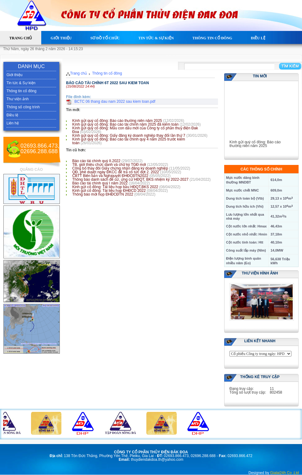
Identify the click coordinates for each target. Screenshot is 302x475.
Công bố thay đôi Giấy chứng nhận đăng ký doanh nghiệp (120, 168)
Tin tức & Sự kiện (156, 38)
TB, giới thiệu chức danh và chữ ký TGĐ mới (109, 164)
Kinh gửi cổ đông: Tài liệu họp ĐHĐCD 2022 (109, 190)
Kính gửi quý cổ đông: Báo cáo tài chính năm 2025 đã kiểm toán (125, 124)
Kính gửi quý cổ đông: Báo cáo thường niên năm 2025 (117, 121)
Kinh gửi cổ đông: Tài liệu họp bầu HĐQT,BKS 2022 (115, 187)
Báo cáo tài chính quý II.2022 (96, 161)
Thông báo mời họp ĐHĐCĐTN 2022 (102, 194)
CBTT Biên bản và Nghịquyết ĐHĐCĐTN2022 (110, 176)
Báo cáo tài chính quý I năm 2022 (100, 183)
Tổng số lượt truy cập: (247, 392)
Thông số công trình (23, 107)
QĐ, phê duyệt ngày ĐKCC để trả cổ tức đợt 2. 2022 (115, 172)
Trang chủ (20, 38)
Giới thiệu (61, 38)
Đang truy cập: (241, 389)
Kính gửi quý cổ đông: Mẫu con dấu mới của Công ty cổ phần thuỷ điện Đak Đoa (135, 130)
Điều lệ (258, 38)
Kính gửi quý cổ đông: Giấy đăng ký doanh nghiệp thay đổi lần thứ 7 (128, 135)
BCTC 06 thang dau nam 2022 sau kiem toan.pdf (114, 101)
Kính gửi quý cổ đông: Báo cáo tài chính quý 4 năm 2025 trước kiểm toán (128, 141)
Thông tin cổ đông (212, 38)
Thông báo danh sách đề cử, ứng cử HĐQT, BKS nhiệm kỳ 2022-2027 (130, 179)
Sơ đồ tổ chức (105, 38)
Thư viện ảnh (18, 99)
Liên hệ (16, 52)
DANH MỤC (31, 66)
